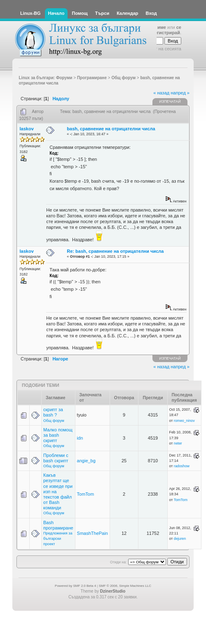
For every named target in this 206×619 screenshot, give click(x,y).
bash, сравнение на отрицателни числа (111, 128)
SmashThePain (92, 533)
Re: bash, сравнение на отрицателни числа (115, 251)
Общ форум (53, 421)
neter (178, 443)
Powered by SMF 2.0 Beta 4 (75, 586)
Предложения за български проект (58, 538)
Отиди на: (118, 562)
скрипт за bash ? (53, 412)
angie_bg (86, 460)
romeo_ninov (184, 421)
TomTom (85, 494)
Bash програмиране (58, 525)
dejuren (180, 539)
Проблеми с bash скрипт (55, 458)
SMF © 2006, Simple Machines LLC (125, 586)
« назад (161, 92)
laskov (27, 128)
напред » (180, 92)
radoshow (182, 466)
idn (80, 437)
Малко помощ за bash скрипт (58, 435)
